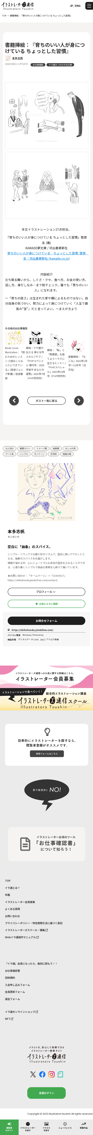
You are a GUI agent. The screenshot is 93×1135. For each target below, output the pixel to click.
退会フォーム (12, 999)
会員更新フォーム (15, 992)
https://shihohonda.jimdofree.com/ (30, 630)
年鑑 (7, 895)
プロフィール (46, 592)
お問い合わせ (12, 916)
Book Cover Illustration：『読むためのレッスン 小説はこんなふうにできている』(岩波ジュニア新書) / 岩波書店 (15, 355)
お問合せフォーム (46, 621)
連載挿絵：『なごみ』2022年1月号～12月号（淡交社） (78, 355)
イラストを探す (46, 1126)
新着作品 (84, 1125)
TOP (8, 880)
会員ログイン (46, 1093)
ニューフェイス (65, 1125)
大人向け (9, 448)
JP (71, 6)
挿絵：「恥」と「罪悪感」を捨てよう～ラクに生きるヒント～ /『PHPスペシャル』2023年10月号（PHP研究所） (57, 355)
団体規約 (10, 977)
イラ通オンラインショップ (21, 1012)
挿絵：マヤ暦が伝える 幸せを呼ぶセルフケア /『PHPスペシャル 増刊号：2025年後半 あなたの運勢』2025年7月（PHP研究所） (36, 355)
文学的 (53, 453)
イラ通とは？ (12, 888)
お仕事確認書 (12, 971)
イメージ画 (41, 448)
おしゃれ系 (70, 448)
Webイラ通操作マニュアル (22, 937)
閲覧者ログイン (9, 1126)
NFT (9, 1019)
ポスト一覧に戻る (46, 401)
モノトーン (39, 453)
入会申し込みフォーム (17, 985)
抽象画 (56, 448)
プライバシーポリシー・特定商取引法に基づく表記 (33, 923)
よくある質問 (12, 909)
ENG (78, 6)
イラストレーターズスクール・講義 (26, 930)
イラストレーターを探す (28, 1126)
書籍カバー (25, 448)
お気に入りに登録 (46, 604)
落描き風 (67, 453)
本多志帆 (17, 58)
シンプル (24, 453)
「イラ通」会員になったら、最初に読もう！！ (31, 963)
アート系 (9, 453)
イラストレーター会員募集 (20, 902)
